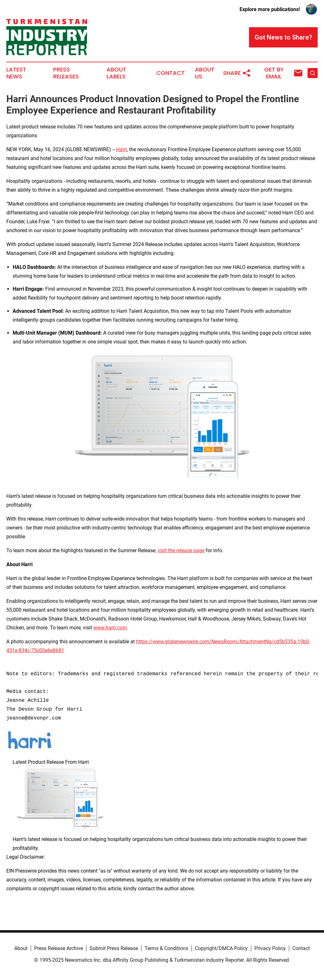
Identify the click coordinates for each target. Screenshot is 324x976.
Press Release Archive (58, 948)
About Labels (116, 73)
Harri (121, 149)
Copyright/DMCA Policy (221, 948)
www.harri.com (110, 628)
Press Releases (66, 73)
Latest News (16, 73)
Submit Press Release (114, 948)
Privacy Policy (270, 948)
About (21, 948)
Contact (170, 73)
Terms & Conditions (166, 948)
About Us (205, 73)
